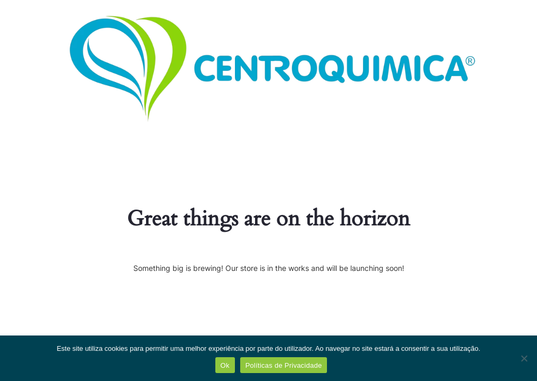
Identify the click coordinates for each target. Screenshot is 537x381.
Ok (225, 365)
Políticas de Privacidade (283, 365)
